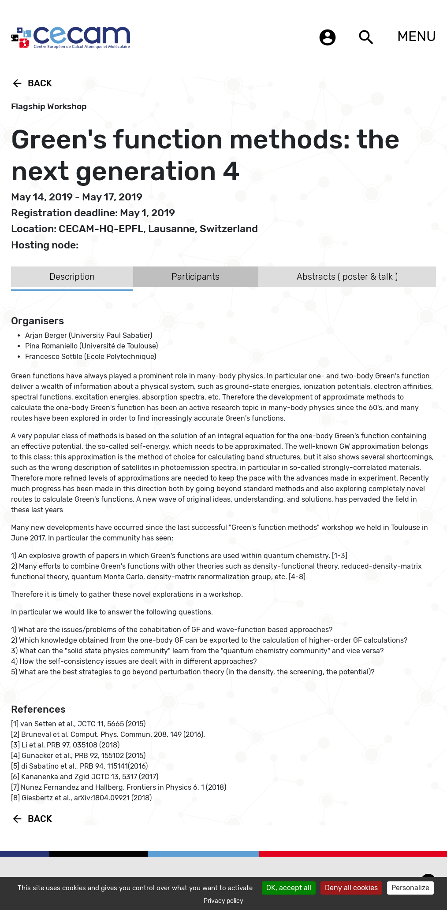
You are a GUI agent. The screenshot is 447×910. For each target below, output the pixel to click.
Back (31, 83)
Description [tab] (72, 276)
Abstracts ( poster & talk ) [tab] (347, 276)
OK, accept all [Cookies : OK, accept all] (288, 888)
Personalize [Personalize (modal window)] (410, 888)
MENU (416, 36)
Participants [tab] (195, 276)
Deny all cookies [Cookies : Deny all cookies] (351, 888)
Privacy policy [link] (223, 901)
